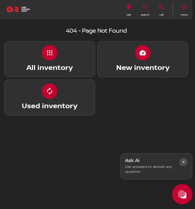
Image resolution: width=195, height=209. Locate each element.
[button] (129, 9)
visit (128, 14)
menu (184, 14)
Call (161, 14)
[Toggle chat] (182, 194)
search (145, 14)
